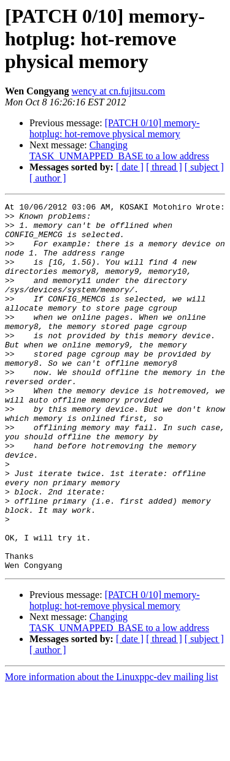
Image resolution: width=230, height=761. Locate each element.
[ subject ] (204, 167)
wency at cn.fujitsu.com (118, 91)
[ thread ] (164, 167)
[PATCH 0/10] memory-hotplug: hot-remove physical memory (114, 128)
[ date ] (130, 167)
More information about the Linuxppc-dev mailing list (111, 750)
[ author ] (47, 178)
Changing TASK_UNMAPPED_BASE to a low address (119, 150)
